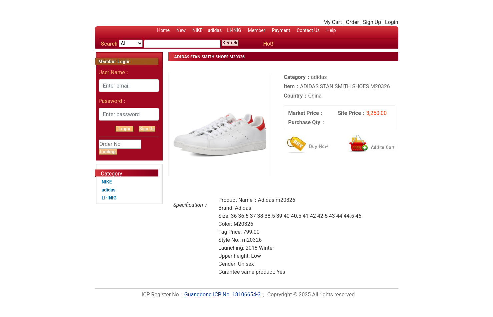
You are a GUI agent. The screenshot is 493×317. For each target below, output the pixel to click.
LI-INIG (234, 30)
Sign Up (372, 22)
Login (391, 22)
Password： (113, 101)
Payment (281, 30)
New (181, 30)
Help (331, 30)
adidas (215, 30)
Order (352, 22)
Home (163, 30)
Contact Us (308, 30)
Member (256, 30)
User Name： (114, 72)
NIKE (197, 30)
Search (109, 44)
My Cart (332, 22)
